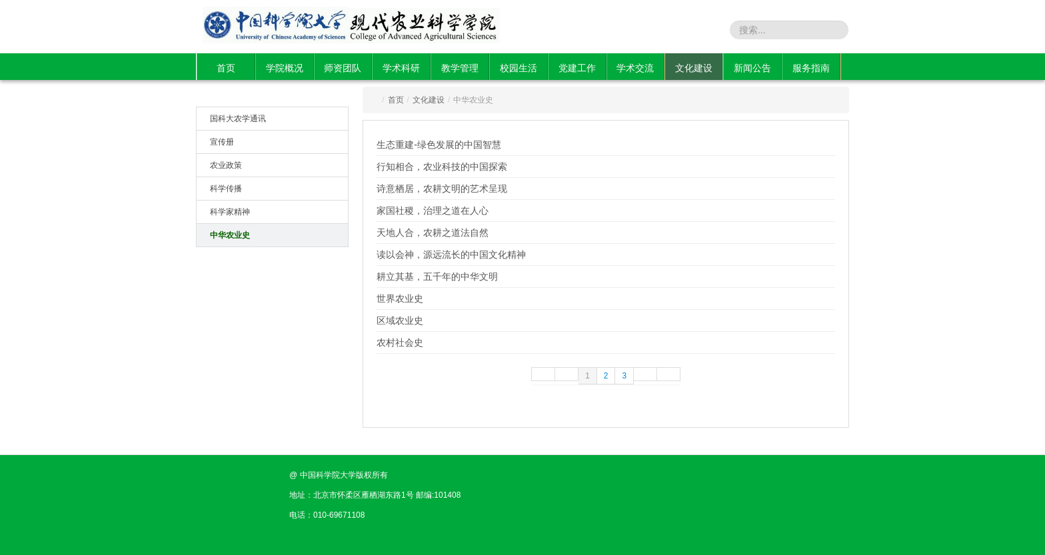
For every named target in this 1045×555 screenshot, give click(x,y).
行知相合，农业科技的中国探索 (442, 166)
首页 (226, 68)
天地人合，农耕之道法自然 (433, 232)
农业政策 (226, 165)
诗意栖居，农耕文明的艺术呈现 (442, 188)
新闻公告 (752, 68)
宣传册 (222, 142)
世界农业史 (400, 298)
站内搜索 (707, 29)
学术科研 (401, 68)
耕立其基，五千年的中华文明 (437, 276)
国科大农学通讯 (238, 118)
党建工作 (577, 68)
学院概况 (284, 68)
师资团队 (342, 68)
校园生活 (518, 68)
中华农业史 (230, 235)
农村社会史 (400, 342)
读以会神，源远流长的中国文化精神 (451, 254)
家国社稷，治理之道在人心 (433, 210)
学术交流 (635, 68)
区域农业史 (400, 320)
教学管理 (460, 68)
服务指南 (811, 68)
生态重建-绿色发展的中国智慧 (439, 144)
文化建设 (693, 68)
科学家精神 (230, 212)
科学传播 (226, 188)
